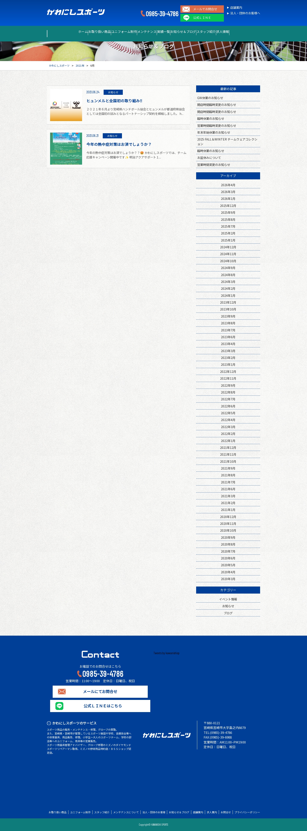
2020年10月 (228, 530)
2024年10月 (228, 261)
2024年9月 (228, 267)
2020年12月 (228, 516)
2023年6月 (228, 337)
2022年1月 (228, 440)
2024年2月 (228, 288)
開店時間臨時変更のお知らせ (216, 104)
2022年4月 (228, 419)
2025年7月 (228, 226)
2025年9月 (228, 212)
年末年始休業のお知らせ (213, 132)
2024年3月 (228, 281)
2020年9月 (228, 537)
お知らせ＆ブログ (194, 31)
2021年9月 (228, 468)
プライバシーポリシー (247, 812)
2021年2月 (228, 502)
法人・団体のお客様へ (245, 13)
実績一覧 (167, 31)
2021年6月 (228, 489)
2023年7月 (228, 330)
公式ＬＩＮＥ (202, 17)
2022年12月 (228, 371)
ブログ (228, 613)
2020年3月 (228, 578)
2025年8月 (228, 219)
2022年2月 (228, 433)
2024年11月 (228, 254)
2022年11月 (228, 378)
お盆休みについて (209, 157)
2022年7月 (228, 399)
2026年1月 (228, 198)
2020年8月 (228, 544)
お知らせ (228, 606)
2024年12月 (228, 247)
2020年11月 (228, 523)
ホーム (58, 31)
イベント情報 (228, 599)
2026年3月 (228, 191)
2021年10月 (228, 461)
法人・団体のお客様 (153, 812)
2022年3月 (228, 426)
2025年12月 (228, 205)
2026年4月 (228, 185)
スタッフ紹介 (224, 31)
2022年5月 (228, 413)
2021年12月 (228, 447)
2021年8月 (228, 475)
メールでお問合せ (205, 9)
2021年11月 (228, 454)
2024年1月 (228, 295)
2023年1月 (228, 364)
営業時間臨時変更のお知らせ (216, 125)
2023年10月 (228, 309)
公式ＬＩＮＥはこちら (100, 706)
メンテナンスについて (126, 812)
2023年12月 (228, 302)
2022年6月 (228, 406)
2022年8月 (228, 392)
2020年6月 (228, 558)
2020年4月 (228, 572)
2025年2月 (228, 233)
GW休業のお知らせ (210, 97)
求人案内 (212, 812)
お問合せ (226, 812)
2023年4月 (228, 343)
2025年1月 (228, 240)
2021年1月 (228, 509)
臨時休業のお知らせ (210, 118)
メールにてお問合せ (100, 691)
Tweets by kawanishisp (167, 653)
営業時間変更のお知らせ (213, 164)
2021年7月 (228, 482)
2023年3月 (228, 350)
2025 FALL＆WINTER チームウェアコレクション (227, 141)
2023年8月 (228, 323)
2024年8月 (228, 274)
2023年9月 (228, 316)
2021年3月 (228, 496)
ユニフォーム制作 (113, 31)
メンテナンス (143, 31)
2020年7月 (228, 551)
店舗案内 (236, 7)
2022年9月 (228, 385)
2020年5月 (228, 565)
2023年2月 (228, 357)
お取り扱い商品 (81, 31)
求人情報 (247, 31)
